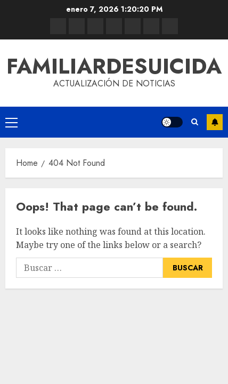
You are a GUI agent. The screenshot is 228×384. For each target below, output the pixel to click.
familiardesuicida (114, 66)
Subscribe (215, 122)
